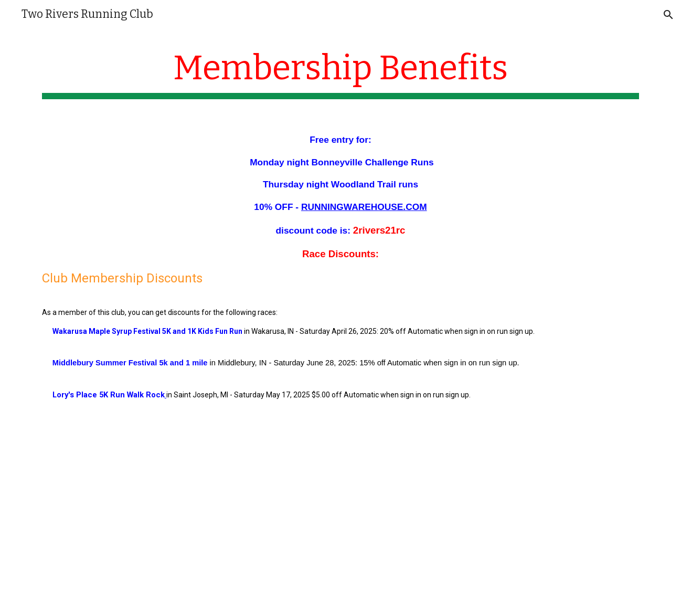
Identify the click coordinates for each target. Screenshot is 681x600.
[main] (340, 73)
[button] (668, 14)
